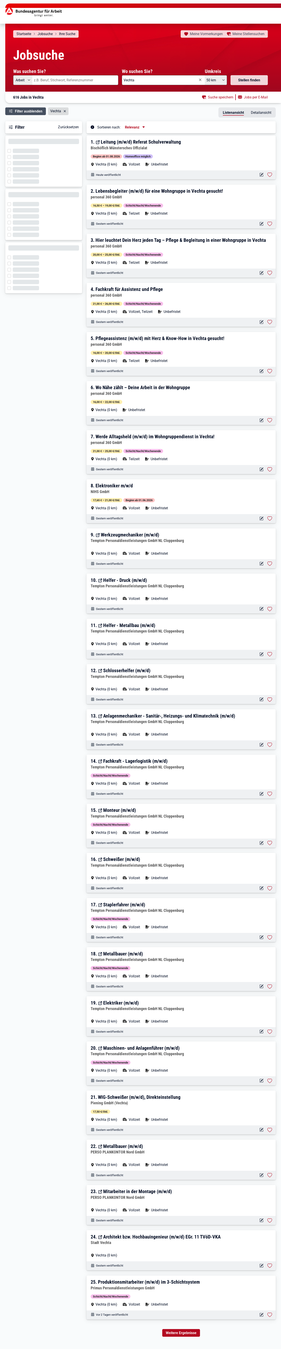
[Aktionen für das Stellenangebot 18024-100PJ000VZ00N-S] (261, 175)
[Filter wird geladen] (10, 150)
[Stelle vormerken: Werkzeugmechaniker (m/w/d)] (270, 563)
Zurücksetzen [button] (68, 127)
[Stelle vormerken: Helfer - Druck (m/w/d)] (270, 609)
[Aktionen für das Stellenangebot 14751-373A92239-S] (261, 1031)
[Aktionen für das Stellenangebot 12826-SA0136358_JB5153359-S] (261, 1130)
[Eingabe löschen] (200, 80)
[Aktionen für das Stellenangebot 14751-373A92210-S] (261, 986)
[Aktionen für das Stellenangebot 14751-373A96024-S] (261, 564)
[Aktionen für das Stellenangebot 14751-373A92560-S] (261, 888)
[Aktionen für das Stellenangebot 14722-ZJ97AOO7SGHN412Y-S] (261, 469)
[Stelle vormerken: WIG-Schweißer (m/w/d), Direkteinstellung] (270, 1130)
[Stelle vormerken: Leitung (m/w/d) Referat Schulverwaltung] (270, 174)
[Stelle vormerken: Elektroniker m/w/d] (270, 518)
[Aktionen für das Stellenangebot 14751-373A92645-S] (261, 843)
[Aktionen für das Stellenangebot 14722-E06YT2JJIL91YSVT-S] (261, 371)
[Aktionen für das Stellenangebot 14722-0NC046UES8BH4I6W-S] (261, 273)
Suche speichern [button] (220, 97)
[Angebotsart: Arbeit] (22, 80)
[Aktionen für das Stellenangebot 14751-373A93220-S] (261, 794)
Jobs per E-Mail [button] (256, 97)
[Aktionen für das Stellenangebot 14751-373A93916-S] (261, 654)
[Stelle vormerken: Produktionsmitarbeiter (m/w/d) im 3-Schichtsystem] (270, 1315)
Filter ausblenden (28, 111)
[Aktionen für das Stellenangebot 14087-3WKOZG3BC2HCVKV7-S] (261, 1220)
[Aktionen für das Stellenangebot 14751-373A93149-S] (261, 1081)
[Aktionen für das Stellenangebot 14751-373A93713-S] (261, 699)
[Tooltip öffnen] (92, 127)
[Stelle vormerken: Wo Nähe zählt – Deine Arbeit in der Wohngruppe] (270, 420)
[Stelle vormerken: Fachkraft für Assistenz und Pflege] (270, 322)
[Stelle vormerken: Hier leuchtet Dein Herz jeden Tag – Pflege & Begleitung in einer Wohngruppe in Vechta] (270, 273)
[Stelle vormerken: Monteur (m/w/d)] (270, 843)
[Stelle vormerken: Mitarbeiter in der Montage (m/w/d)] (270, 1220)
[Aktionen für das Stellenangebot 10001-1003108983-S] (261, 1315)
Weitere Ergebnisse (181, 1333)
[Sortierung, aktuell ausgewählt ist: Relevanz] (135, 127)
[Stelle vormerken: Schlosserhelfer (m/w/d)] (270, 699)
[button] (181, 152)
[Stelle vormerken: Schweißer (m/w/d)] (270, 888)
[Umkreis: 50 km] (216, 80)
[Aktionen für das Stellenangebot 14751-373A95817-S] (261, 609)
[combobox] (75, 80)
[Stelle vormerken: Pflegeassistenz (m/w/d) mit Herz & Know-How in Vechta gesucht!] (270, 371)
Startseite (23, 34)
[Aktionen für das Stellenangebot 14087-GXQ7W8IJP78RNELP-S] (261, 1175)
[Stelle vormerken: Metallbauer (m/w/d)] (270, 986)
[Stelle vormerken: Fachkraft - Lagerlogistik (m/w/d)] (270, 794)
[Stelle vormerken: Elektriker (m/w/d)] (270, 1031)
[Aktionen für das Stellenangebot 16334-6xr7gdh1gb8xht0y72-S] (261, 1266)
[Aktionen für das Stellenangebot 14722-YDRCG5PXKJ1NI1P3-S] (261, 224)
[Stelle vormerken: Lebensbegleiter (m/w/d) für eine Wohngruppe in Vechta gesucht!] (270, 224)
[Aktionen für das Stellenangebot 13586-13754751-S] (261, 518)
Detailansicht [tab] (261, 112)
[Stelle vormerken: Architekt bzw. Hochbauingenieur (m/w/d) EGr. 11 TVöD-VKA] (270, 1265)
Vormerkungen (206, 34)
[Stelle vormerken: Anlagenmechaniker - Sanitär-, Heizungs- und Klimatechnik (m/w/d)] (270, 744)
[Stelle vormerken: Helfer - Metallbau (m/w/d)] (270, 654)
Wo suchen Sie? (137, 71)
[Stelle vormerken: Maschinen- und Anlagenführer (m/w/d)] (270, 1081)
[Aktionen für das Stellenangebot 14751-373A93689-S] (261, 937)
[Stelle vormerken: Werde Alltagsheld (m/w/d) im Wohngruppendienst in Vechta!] (270, 469)
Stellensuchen (248, 34)
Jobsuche (45, 34)
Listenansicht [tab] (233, 112)
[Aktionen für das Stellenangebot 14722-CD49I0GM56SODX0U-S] (261, 420)
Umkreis (213, 71)
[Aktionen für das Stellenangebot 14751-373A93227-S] (261, 745)
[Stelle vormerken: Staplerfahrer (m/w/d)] (270, 937)
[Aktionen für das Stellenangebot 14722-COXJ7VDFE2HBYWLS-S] (261, 322)
